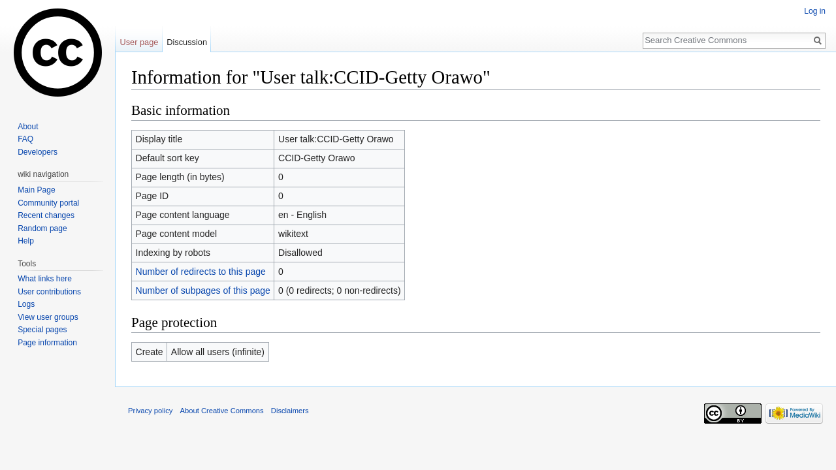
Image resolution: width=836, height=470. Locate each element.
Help (26, 240)
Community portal (48, 203)
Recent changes (46, 215)
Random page (42, 228)
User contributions (49, 291)
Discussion (187, 42)
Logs (26, 304)
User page (139, 42)
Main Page (36, 190)
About (28, 126)
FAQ (25, 139)
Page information (47, 342)
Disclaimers (290, 411)
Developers (37, 152)
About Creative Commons (222, 411)
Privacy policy (150, 411)
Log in (815, 11)
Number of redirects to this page (201, 271)
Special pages (42, 329)
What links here (45, 278)
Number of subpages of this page (203, 290)
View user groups (48, 317)
